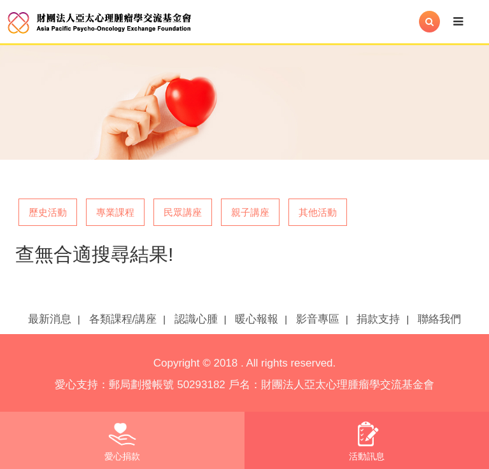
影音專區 (317, 319)
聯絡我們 (439, 319)
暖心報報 (256, 319)
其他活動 (318, 212)
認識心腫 (196, 319)
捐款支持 (378, 319)
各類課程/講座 (123, 319)
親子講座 (250, 212)
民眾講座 (183, 212)
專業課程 (115, 212)
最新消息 (49, 319)
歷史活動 (48, 212)
